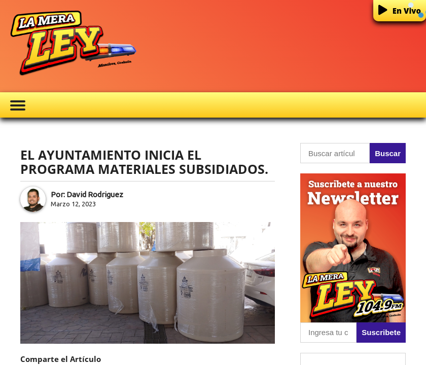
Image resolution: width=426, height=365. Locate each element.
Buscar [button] (388, 153)
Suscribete (381, 332)
